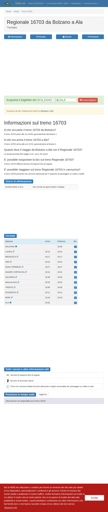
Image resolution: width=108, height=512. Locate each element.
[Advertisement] (25, 65)
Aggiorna (43, 394)
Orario (16, 11)
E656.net (20, 3)
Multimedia (77, 3)
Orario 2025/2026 (36, 3)
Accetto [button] (94, 498)
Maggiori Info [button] (10, 507)
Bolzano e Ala (47, 111)
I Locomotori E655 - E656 (58, 3)
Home (8, 11)
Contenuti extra (91, 3)
